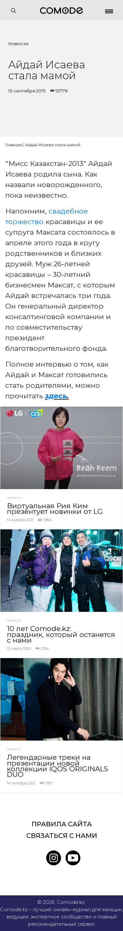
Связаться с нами (61, 836)
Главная (13, 144)
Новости (18, 43)
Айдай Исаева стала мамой (52, 144)
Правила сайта (61, 824)
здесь (56, 395)
